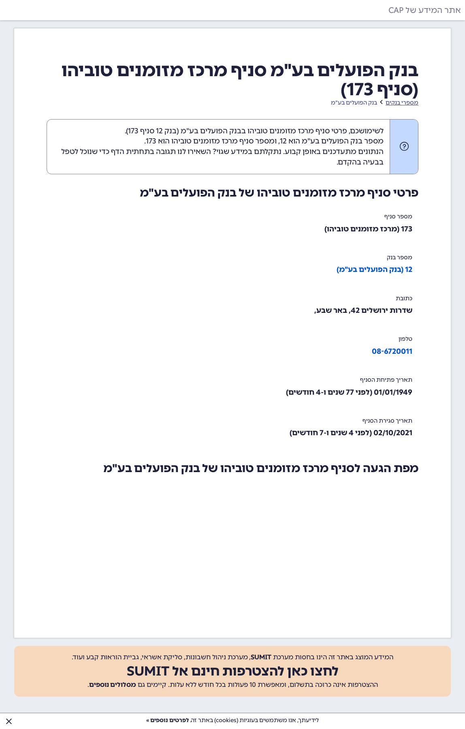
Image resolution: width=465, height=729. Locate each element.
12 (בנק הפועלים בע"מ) (374, 269)
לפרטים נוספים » (167, 720)
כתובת (404, 298)
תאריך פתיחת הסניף (386, 379)
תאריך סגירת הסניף (387, 420)
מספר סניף (398, 216)
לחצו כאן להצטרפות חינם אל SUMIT (233, 671)
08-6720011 (392, 351)
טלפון (405, 339)
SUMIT (261, 657)
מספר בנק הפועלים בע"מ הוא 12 (332, 141)
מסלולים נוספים (112, 684)
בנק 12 (166, 130)
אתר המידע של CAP (424, 10)
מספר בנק (399, 257)
